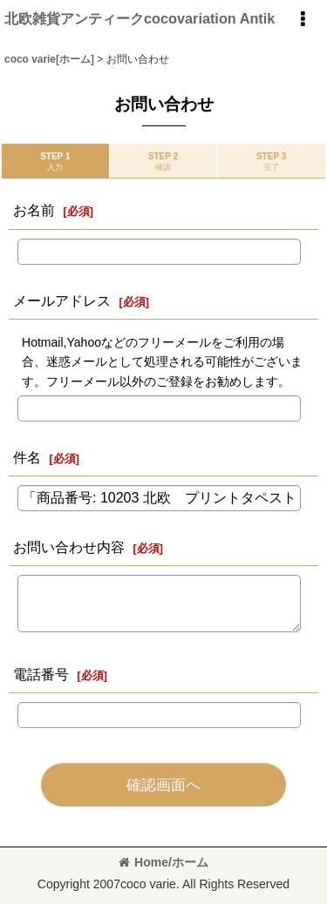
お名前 (34, 210)
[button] (302, 19)
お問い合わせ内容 (69, 547)
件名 (27, 457)
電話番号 (41, 674)
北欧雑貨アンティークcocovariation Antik (139, 18)
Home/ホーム (163, 862)
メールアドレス (62, 300)
